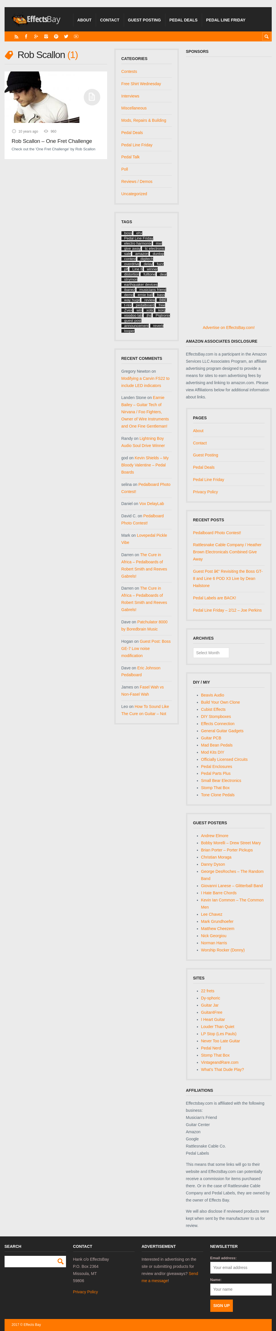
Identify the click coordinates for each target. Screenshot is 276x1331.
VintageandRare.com (220, 1062)
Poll (124, 169)
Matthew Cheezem (218, 928)
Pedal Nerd (211, 1048)
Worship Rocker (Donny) (223, 950)
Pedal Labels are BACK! (214, 598)
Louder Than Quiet (218, 1026)
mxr (159, 243)
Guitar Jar (210, 1005)
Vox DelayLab (151, 503)
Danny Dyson (213, 864)
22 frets (208, 991)
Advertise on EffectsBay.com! (229, 327)
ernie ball (145, 295)
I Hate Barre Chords (219, 893)
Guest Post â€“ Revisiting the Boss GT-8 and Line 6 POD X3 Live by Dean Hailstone (228, 578)
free (162, 305)
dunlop (158, 254)
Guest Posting (144, 20)
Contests (129, 71)
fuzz (160, 264)
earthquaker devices (141, 284)
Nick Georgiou (214, 935)
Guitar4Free (212, 1012)
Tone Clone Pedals (218, 795)
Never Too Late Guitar (220, 1041)
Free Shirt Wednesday (141, 83)
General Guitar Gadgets (222, 731)
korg (161, 310)
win (139, 310)
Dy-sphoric (210, 998)
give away (132, 248)
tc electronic (155, 248)
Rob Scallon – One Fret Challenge (52, 141)
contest (130, 259)
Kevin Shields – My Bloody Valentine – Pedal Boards (145, 465)
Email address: (223, 1258)
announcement (136, 326)
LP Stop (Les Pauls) (219, 1033)
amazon (141, 254)
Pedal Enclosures (216, 766)
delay (148, 264)
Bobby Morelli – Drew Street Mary (231, 843)
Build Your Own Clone (220, 702)
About (84, 20)
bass (161, 295)
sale (127, 254)
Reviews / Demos (137, 181)
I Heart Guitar (213, 1019)
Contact (109, 20)
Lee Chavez (212, 914)
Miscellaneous (134, 108)
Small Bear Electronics (221, 780)
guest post (132, 320)
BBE (163, 300)
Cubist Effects (213, 709)
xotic (150, 310)
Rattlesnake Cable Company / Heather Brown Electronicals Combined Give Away (227, 551)
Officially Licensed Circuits (224, 759)
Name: (216, 1280)
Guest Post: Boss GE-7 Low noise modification (146, 648)
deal (163, 274)
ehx (139, 233)
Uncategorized (134, 193)
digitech (146, 259)
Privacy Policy (205, 492)
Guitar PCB (211, 738)
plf (126, 269)
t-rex (128, 305)
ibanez (129, 290)
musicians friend (152, 290)
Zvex (128, 310)
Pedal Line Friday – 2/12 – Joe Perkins (227, 610)
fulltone (149, 274)
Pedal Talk (130, 157)
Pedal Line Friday (225, 20)
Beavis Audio (212, 695)
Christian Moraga (216, 857)
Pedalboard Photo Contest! (217, 532)
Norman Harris (214, 943)
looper (129, 331)
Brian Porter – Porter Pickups (227, 850)
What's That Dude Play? (222, 1069)
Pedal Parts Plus (216, 773)
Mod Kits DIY (213, 752)
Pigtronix (163, 315)
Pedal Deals (183, 20)
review (149, 300)
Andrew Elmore (215, 835)
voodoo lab (133, 315)
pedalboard (145, 305)
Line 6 (137, 269)
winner (152, 269)
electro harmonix (138, 243)
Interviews (130, 96)
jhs (149, 315)
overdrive (131, 264)
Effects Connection (218, 723)
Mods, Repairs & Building (143, 120)
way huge (132, 300)
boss (128, 233)
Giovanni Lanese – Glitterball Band (232, 885)
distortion (131, 274)
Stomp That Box (215, 787)
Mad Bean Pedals (217, 745)
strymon (130, 279)
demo (129, 295)
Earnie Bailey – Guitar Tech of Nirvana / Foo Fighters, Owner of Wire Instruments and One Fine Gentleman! (145, 411)
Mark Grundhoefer (217, 921)
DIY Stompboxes (216, 716)
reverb (158, 326)
